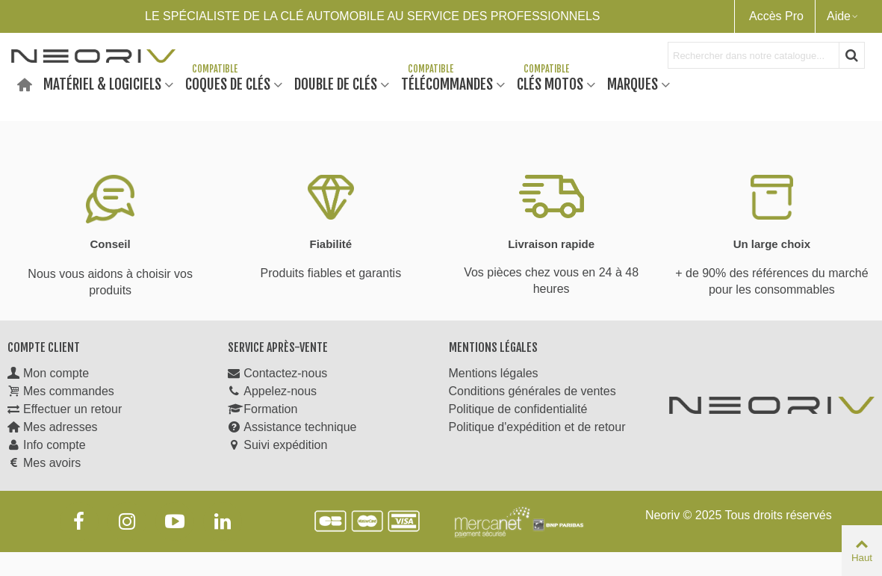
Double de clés (335, 83)
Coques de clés (227, 83)
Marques (632, 83)
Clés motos (550, 83)
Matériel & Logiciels (102, 83)
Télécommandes (447, 83)
